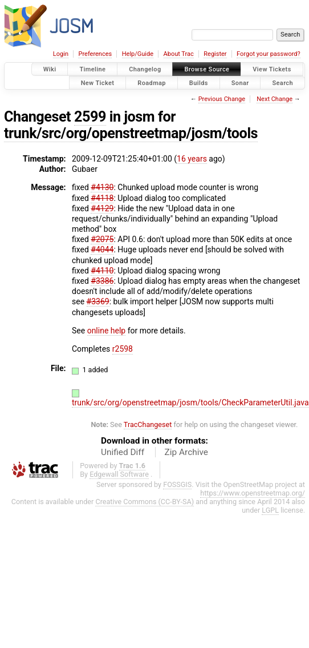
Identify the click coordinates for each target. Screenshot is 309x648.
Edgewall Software (119, 474)
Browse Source (206, 69)
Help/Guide (137, 54)
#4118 (102, 198)
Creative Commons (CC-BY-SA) (144, 501)
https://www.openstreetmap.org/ (252, 493)
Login (60, 54)
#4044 (102, 249)
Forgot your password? (268, 54)
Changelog (145, 69)
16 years (192, 158)
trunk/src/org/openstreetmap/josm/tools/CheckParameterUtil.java (190, 402)
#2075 (102, 239)
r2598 (122, 348)
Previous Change (221, 99)
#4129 (102, 208)
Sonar (240, 82)
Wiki (49, 69)
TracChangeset (148, 424)
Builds (198, 82)
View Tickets (272, 69)
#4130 (102, 187)
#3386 (102, 280)
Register (215, 54)
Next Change (274, 99)
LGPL (270, 510)
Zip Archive (186, 452)
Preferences (95, 54)
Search (282, 82)
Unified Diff (122, 452)
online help (106, 330)
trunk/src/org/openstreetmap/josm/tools (131, 133)
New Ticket (98, 82)
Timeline (92, 69)
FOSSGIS (177, 484)
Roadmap (151, 82)
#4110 (102, 270)
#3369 (98, 301)
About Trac (179, 54)
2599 (90, 116)
